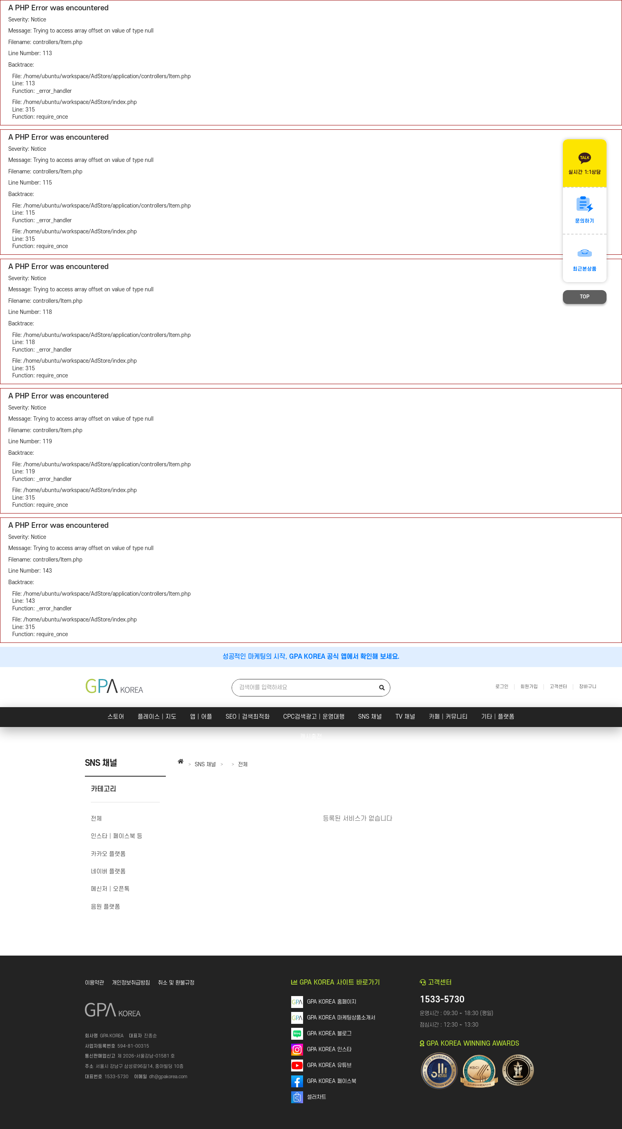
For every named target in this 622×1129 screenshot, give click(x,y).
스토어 (116, 717)
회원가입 (529, 686)
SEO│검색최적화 (248, 717)
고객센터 (558, 686)
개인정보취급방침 (131, 983)
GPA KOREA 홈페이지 (331, 1002)
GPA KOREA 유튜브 (329, 1065)
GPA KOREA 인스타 (329, 1049)
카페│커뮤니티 (448, 717)
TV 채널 (405, 717)
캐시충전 (311, 736)
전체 (243, 764)
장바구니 (588, 686)
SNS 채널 (370, 717)
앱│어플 (201, 717)
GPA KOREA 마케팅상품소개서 (341, 1018)
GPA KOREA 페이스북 (331, 1081)
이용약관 (94, 983)
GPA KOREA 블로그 (329, 1034)
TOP (584, 297)
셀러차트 (316, 1097)
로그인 (502, 686)
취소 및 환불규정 (176, 983)
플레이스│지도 (157, 717)
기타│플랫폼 (497, 717)
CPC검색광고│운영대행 (314, 717)
